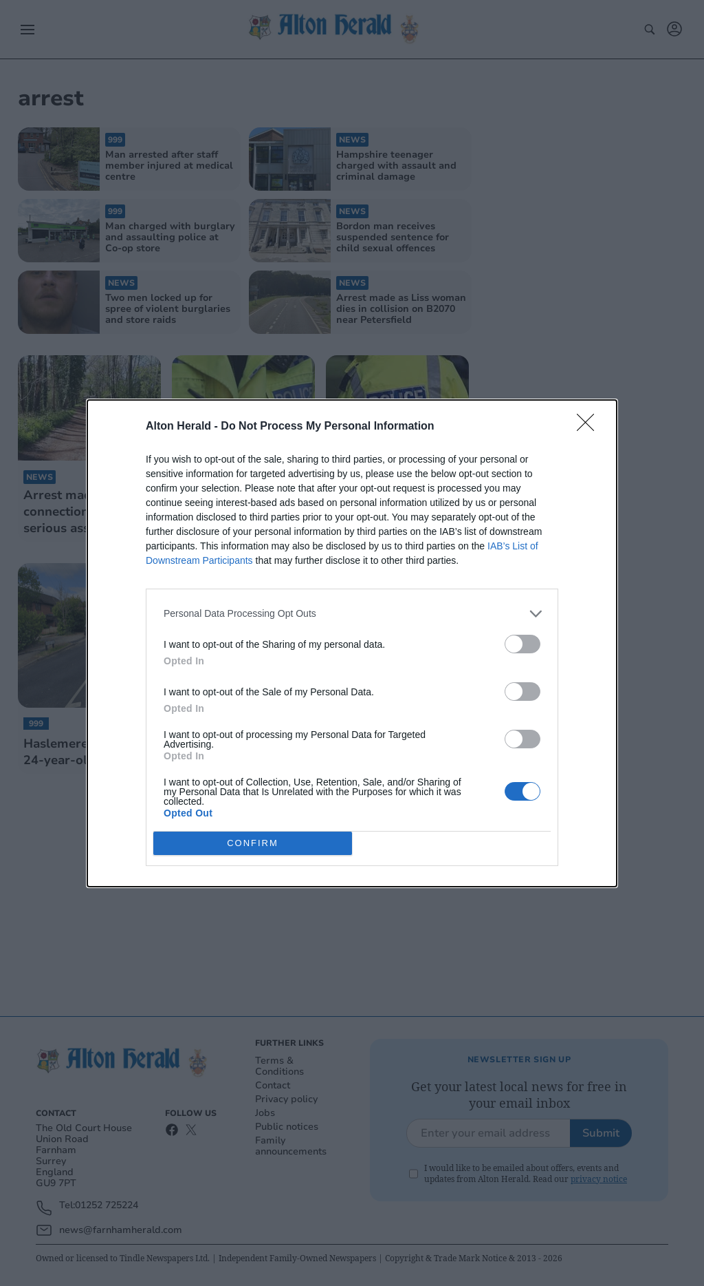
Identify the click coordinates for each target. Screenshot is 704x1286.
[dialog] (352, 643)
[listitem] (352, 614)
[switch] (522, 644)
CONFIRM (252, 843)
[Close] (590, 427)
